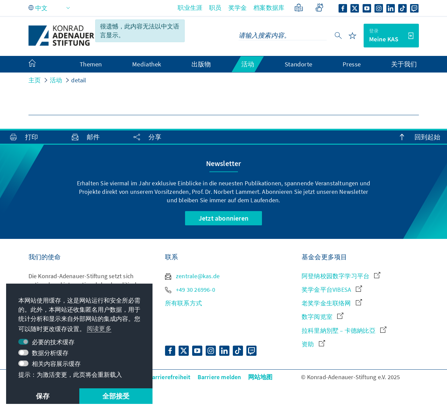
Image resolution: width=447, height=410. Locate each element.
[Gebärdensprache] (319, 8)
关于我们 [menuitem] (404, 64)
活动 (56, 80)
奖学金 (237, 8)
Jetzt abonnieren (223, 218)
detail (78, 80)
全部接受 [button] (116, 396)
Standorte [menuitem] (298, 64)
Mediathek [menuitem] (146, 64)
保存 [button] (42, 396)
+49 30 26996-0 (190, 289)
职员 (215, 8)
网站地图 (260, 377)
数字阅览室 (322, 317)
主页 (34, 80)
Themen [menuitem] (91, 64)
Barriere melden (219, 377)
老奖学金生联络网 (332, 303)
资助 (313, 344)
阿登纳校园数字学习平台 (341, 276)
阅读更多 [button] (99, 328)
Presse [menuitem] (352, 64)
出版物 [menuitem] (201, 64)
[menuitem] (38, 64)
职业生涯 (190, 8)
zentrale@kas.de (192, 276)
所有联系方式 (183, 303)
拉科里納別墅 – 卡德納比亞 (344, 330)
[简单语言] (299, 8)
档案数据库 (268, 8)
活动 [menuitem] (247, 64)
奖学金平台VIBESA (332, 289)
